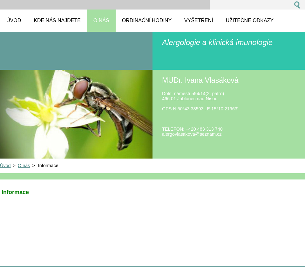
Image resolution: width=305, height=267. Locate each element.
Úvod (5, 165)
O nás (24, 165)
